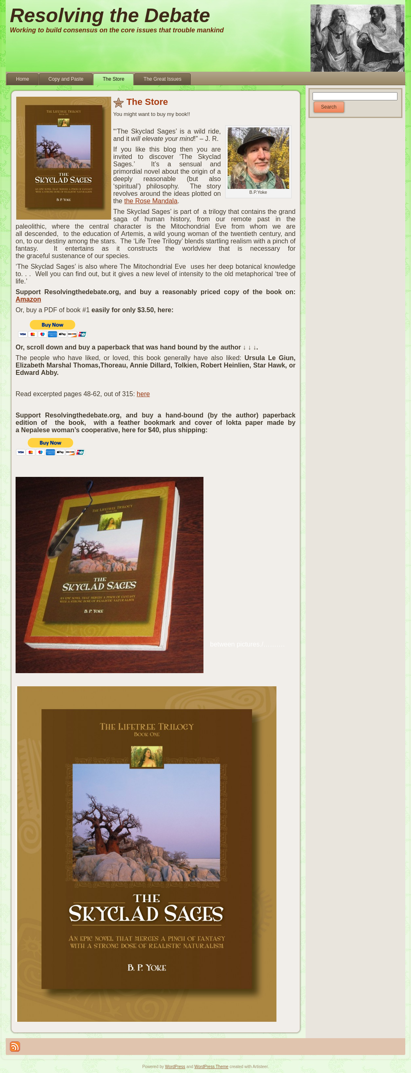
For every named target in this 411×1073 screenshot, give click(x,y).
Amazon (28, 299)
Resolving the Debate (110, 15)
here (143, 393)
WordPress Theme (211, 1066)
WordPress (175, 1066)
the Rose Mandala (151, 200)
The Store (147, 102)
